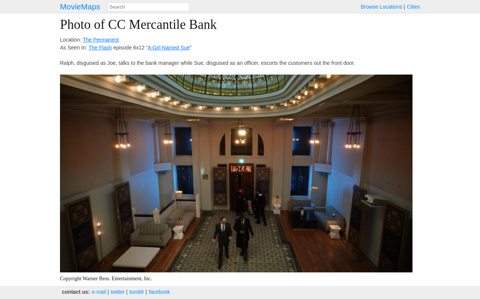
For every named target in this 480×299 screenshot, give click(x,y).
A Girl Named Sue (169, 48)
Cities (413, 7)
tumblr (136, 292)
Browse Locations (381, 7)
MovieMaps (80, 6)
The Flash (100, 48)
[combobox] (148, 7)
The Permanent (100, 40)
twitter (117, 292)
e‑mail (99, 292)
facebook (159, 292)
